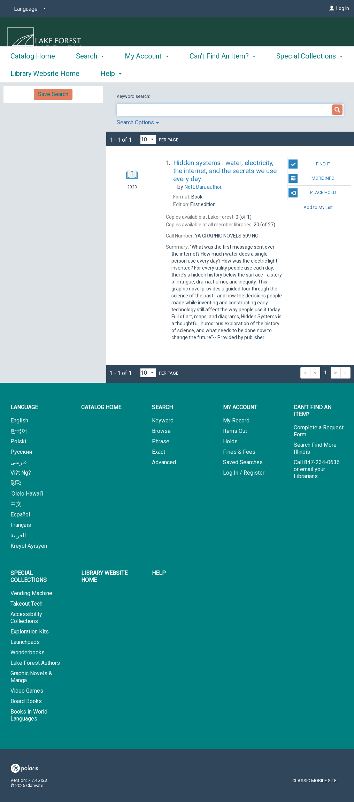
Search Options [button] (138, 122)
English (19, 420)
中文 (16, 504)
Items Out (235, 431)
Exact (158, 452)
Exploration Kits (29, 631)
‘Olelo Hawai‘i (26, 493)
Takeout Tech (26, 603)
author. (203, 187)
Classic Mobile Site (314, 780)
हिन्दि (15, 483)
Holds (230, 441)
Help (159, 573)
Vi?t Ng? (20, 472)
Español (20, 514)
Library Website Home (104, 576)
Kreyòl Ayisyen (28, 546)
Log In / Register (243, 472)
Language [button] (24, 407)
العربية (18, 535)
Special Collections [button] (28, 576)
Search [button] (90, 72)
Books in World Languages (28, 715)
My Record (236, 420)
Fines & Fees (239, 452)
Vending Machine (31, 593)
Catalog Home (32, 72)
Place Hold (312, 192)
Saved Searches (243, 462)
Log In (342, 8)
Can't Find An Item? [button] (222, 72)
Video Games (26, 690)
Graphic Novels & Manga (31, 677)
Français (20, 525)
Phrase (160, 441)
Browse (161, 431)
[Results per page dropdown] (148, 139)
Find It (309, 164)
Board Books (26, 701)
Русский (21, 452)
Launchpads (25, 642)
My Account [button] (146, 72)
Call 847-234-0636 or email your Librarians (317, 469)
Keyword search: (134, 96)
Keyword (163, 420)
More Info (311, 178)
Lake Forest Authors (35, 663)
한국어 (18, 431)
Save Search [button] (53, 94)
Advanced (164, 462)
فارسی (18, 462)
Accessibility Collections (26, 617)
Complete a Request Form (319, 431)
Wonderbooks (27, 652)
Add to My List (318, 207)
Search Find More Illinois (315, 448)
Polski (18, 441)
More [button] (290, 73)
